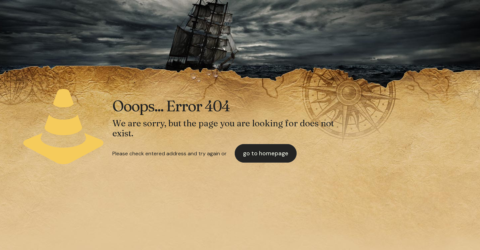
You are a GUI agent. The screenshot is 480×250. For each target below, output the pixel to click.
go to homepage (265, 153)
